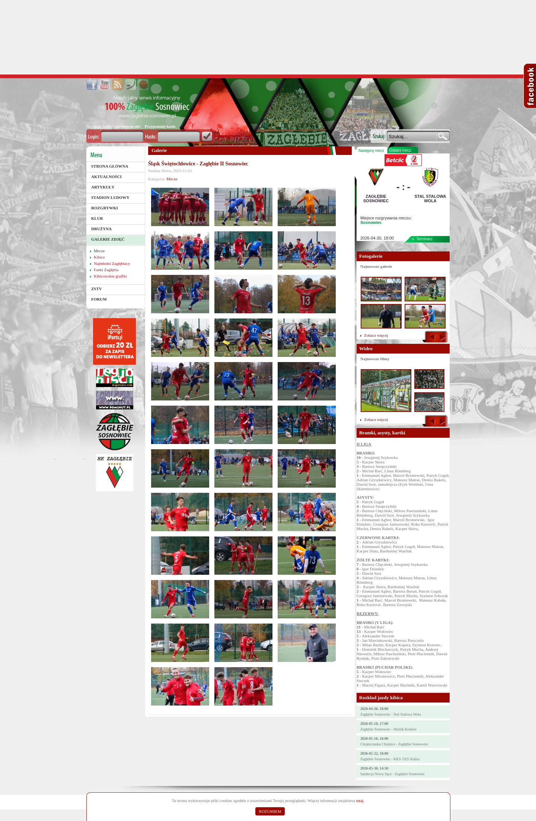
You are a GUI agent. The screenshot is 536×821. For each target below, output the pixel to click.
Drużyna (101, 228)
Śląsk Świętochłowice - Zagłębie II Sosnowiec (198, 164)
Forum (99, 299)
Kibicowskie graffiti (110, 276)
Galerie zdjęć (108, 239)
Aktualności (106, 176)
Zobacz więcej (376, 335)
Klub (97, 218)
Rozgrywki (104, 208)
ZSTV (96, 288)
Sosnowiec (371, 222)
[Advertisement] (268, 37)
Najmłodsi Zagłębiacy (112, 263)
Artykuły (103, 187)
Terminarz (424, 239)
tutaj (360, 800)
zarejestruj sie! (128, 126)
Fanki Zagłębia (106, 269)
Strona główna (109, 166)
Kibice (99, 257)
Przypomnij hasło (160, 126)
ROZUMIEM (270, 811)
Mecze (99, 250)
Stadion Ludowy (110, 197)
